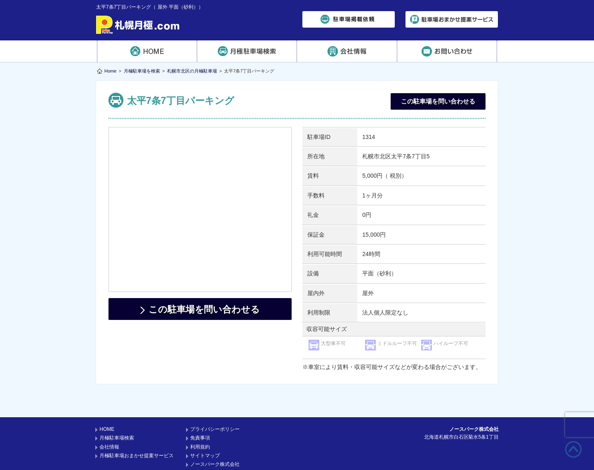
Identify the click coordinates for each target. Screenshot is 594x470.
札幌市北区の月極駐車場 (192, 70)
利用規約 (200, 426)
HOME (147, 51)
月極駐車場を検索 (142, 70)
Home (110, 70)
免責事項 (200, 417)
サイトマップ (205, 434)
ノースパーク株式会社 (215, 443)
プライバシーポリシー (215, 408)
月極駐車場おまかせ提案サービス (136, 434)
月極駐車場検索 (247, 51)
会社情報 (347, 51)
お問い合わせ (447, 51)
